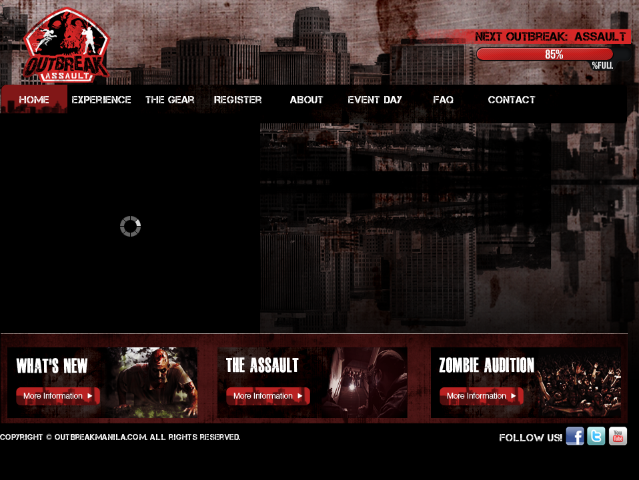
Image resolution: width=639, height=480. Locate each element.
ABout (307, 99)
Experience (101, 99)
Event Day (375, 99)
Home (34, 99)
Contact (512, 99)
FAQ (444, 99)
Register (238, 99)
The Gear (170, 99)
